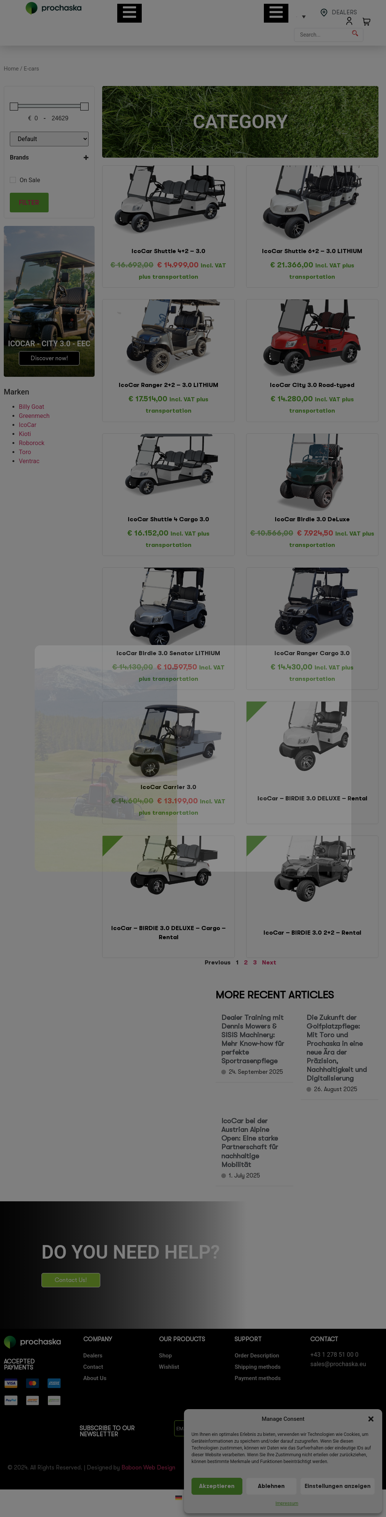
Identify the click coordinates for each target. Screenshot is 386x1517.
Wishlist (169, 1366)
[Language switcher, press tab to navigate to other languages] (300, 16)
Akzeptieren (216, 1486)
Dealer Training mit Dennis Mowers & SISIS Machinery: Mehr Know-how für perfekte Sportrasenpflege (252, 1039)
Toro (25, 452)
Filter (29, 202)
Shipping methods (257, 1366)
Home (11, 68)
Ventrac (29, 461)
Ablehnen (271, 1486)
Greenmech (34, 415)
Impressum (287, 1503)
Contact (93, 1366)
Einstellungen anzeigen (338, 1486)
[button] (371, 1419)
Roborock (31, 443)
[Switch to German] (179, 1497)
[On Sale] (13, 180)
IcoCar (27, 424)
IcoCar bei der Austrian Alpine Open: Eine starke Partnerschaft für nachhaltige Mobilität (249, 1142)
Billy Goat (31, 406)
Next (269, 962)
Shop (165, 1355)
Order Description (256, 1355)
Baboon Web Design (148, 1467)
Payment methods (257, 1378)
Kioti (25, 434)
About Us (95, 1378)
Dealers (93, 1355)
